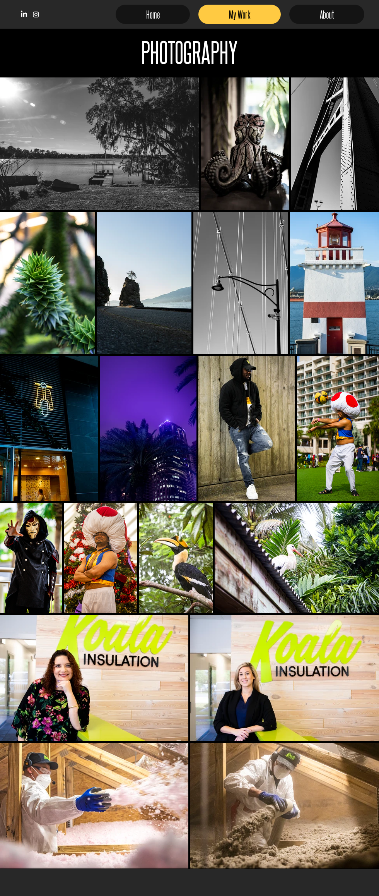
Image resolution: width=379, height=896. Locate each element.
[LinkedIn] (24, 14)
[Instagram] (36, 14)
